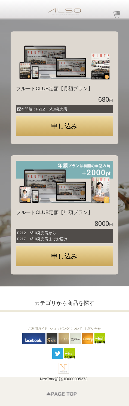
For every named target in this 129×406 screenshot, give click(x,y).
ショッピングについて (66, 329)
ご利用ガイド (38, 329)
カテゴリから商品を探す (64, 303)
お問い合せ (93, 329)
